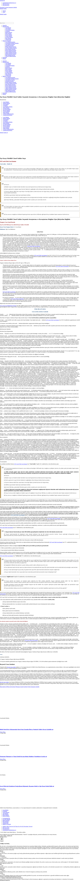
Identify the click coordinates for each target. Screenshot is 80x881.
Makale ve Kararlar (7, 40)
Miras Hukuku (8, 33)
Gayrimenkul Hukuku (10, 30)
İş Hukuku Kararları (9, 45)
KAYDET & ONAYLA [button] (5, 880)
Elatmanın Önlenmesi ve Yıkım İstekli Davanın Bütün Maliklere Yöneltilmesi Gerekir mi (23, 756)
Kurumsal (5, 57)
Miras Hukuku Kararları (10, 49)
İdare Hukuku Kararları (10, 55)
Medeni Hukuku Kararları (10, 53)
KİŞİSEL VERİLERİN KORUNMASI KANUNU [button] (10, 876)
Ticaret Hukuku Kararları (10, 51)
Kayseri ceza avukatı (11, 667)
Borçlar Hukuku (8, 34)
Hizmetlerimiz (6, 26)
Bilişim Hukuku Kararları (10, 46)
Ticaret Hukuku (8, 36)
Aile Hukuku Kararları (10, 44)
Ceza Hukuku (8, 27)
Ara (1, 23)
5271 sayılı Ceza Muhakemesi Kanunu (8, 305)
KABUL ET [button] (9, 835)
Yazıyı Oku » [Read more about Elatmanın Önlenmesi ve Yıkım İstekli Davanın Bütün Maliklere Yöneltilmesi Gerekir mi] (3, 759)
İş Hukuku (7, 31)
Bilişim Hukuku (8, 32)
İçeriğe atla (2, 0)
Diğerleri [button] (2, 869)
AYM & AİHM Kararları (10, 56)
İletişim (4, 58)
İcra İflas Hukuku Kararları (11, 48)
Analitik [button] (1, 859)
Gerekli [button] (1, 873)
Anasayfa (5, 25)
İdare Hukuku (8, 38)
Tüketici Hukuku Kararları (11, 52)
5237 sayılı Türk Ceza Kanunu (8, 161)
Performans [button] (2, 855)
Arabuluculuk (8, 39)
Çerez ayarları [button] (3, 835)
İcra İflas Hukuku (9, 37)
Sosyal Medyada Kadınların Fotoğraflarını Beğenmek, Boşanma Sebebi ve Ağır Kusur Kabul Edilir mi (27, 786)
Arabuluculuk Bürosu (7, 115)
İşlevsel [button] (1, 851)
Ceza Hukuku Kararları (10, 42)
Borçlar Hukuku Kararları (10, 50)
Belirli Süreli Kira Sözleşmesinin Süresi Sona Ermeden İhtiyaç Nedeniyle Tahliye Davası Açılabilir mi (26, 729)
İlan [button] (1, 864)
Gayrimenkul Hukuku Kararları (12, 43)
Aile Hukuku (8, 28)
